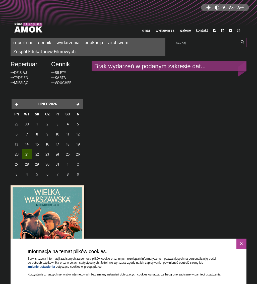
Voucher (63, 82)
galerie (185, 30)
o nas (146, 30)
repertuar (23, 42)
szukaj (209, 42)
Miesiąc (21, 82)
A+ (231, 7)
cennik (44, 42)
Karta (60, 77)
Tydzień (21, 77)
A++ (240, 7)
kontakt (202, 30)
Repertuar (24, 64)
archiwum (118, 42)
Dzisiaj (20, 72)
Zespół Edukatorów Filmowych (44, 51)
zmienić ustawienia (41, 266)
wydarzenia (68, 42)
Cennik (60, 64)
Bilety (60, 72)
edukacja (94, 42)
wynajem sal (165, 30)
